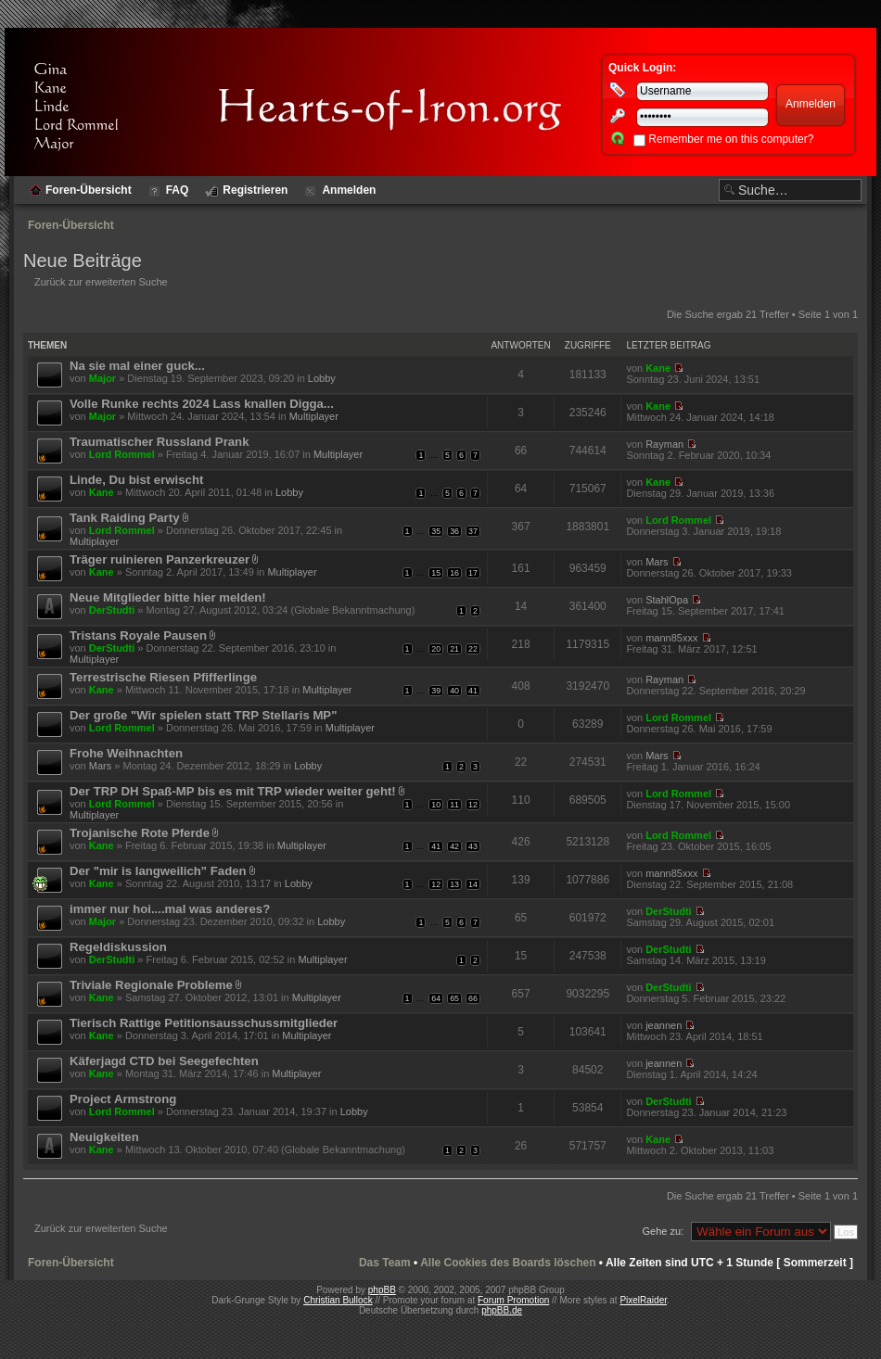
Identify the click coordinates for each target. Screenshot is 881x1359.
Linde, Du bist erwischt (136, 480)
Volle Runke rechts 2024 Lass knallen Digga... (202, 404)
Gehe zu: (662, 1231)
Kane (657, 368)
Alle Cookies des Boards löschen (507, 1262)
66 (473, 998)
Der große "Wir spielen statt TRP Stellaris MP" (203, 715)
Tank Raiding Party (124, 518)
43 (473, 846)
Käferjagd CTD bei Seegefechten (164, 1061)
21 (454, 649)
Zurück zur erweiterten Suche (101, 281)
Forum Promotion (513, 1300)
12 (473, 804)
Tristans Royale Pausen (138, 635)
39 (435, 690)
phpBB (382, 1290)
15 (435, 573)
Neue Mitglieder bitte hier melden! (168, 597)
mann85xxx (671, 637)
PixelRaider (643, 1300)
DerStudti (112, 610)
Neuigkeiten (104, 1137)
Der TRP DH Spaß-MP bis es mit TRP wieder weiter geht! (233, 791)
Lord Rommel (122, 454)
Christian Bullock (337, 1300)
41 (473, 690)
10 (435, 804)
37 (473, 531)
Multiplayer (313, 416)
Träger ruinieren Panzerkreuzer (159, 559)
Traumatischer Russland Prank (159, 442)
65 (454, 998)
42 (454, 846)
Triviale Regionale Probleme (151, 985)
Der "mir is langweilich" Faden (158, 871)
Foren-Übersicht (71, 225)
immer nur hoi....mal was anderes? (170, 909)
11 (454, 804)
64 (435, 998)
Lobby (322, 378)
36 (454, 531)
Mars (656, 561)
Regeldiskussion (118, 947)
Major (102, 378)
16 (454, 573)
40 (454, 690)
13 (454, 884)
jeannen (663, 1025)
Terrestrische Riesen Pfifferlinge (163, 677)
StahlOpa (666, 599)
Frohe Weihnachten (126, 753)
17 (473, 573)
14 (473, 884)
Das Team (385, 1262)
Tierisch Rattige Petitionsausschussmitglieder (204, 1023)
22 (473, 649)
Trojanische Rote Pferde (140, 833)
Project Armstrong (123, 1099)
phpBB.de (501, 1310)
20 (435, 649)
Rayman (664, 444)
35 (435, 531)
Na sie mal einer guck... (137, 366)
